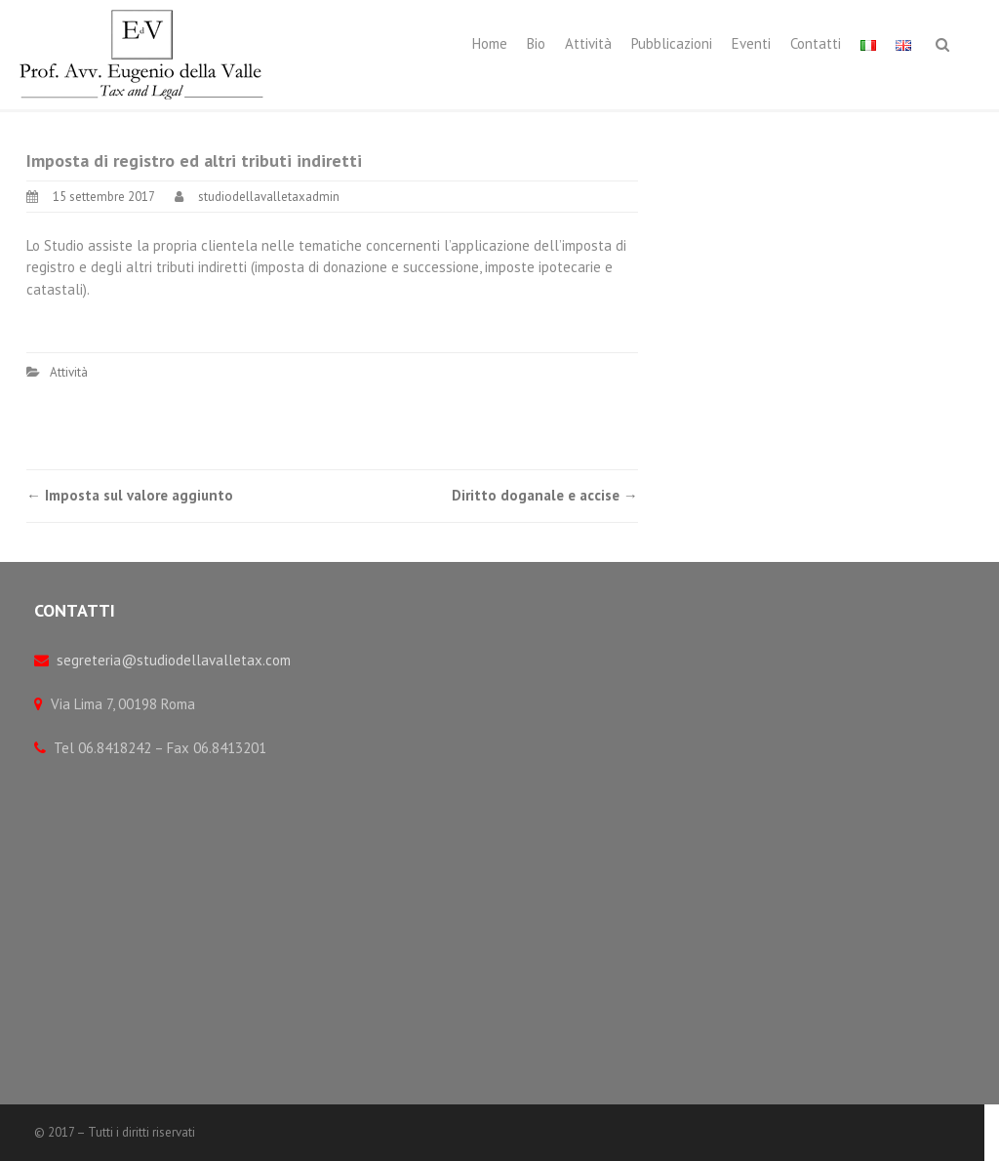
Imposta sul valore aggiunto (129, 495)
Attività (588, 43)
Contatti (815, 43)
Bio (536, 43)
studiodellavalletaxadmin (269, 196)
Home (489, 43)
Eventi (751, 43)
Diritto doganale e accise (545, 495)
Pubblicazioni (671, 43)
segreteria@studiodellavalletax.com (174, 660)
